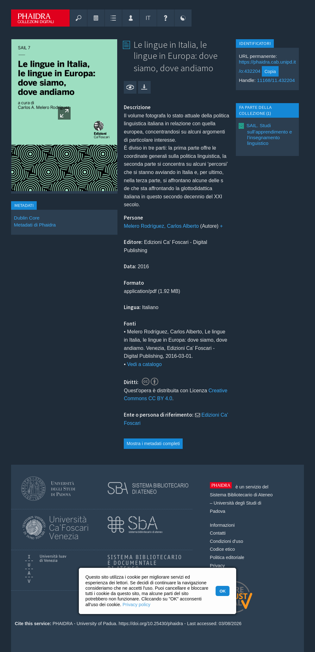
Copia (270, 71)
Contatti (218, 533)
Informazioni (222, 525)
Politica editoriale (227, 557)
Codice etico (222, 549)
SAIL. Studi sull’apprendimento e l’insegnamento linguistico (269, 134)
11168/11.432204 (276, 80)
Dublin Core (27, 217)
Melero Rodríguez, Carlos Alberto (161, 226)
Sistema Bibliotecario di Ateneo (241, 494)
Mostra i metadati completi (153, 443)
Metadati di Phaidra (35, 224)
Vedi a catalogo (144, 364)
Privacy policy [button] (136, 604)
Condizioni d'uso (226, 541)
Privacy (217, 565)
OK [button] (222, 591)
